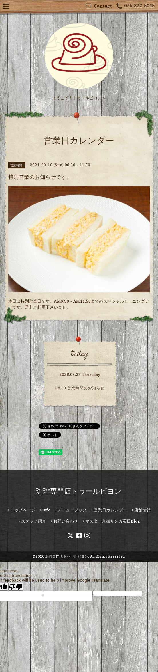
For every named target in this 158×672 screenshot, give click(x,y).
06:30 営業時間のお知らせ (79, 387)
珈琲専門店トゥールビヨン (79, 491)
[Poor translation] (15, 587)
